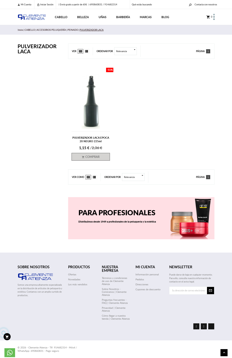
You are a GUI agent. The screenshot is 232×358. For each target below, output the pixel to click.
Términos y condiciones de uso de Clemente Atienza (114, 281)
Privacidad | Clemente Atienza (113, 309)
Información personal (147, 274)
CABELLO (61, 17)
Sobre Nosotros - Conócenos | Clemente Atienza (114, 292)
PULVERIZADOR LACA (37, 49)
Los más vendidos (77, 284)
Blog (165, 17)
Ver (74, 51)
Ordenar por (104, 51)
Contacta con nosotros (206, 4)
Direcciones (142, 284)
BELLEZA (83, 17)
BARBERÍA (123, 17)
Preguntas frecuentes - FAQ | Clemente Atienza (115, 301)
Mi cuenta (24, 4)
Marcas (146, 17)
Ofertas (72, 274)
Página (200, 51)
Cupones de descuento (148, 289)
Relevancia (126, 51)
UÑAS (102, 17)
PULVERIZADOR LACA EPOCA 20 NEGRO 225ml (90, 139)
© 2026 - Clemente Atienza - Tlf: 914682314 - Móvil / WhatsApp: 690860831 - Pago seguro (47, 349)
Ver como (78, 177)
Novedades (74, 279)
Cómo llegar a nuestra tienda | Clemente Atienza (116, 317)
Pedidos (140, 279)
